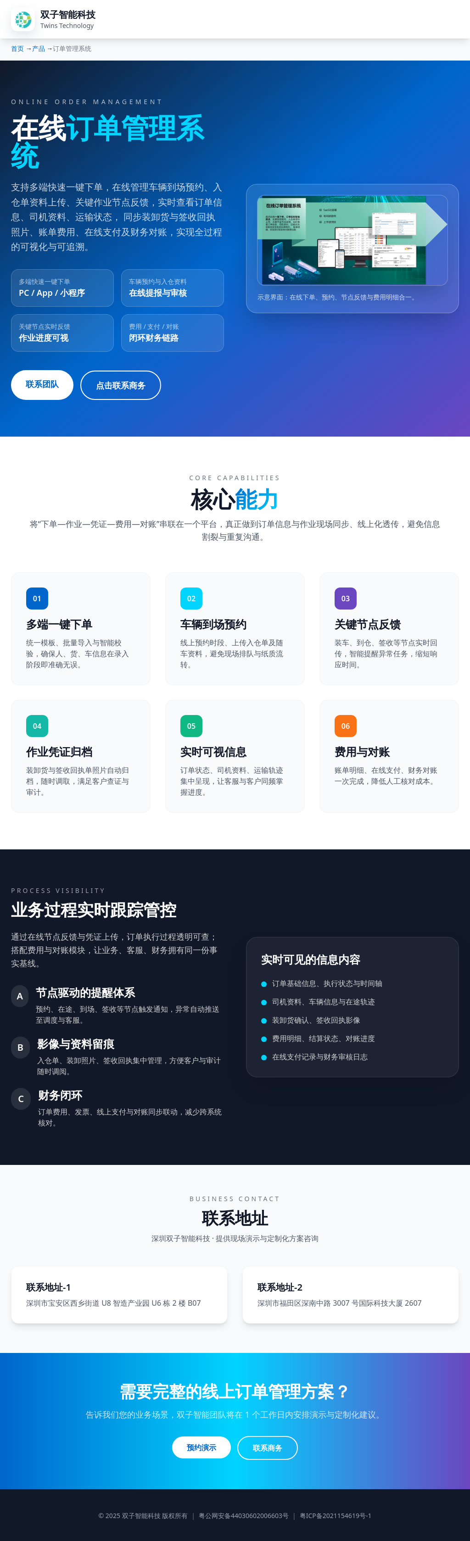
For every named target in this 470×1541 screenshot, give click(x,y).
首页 (17, 48)
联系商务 (268, 1446)
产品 (38, 48)
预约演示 (201, 1446)
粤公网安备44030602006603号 (244, 1514)
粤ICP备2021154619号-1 (336, 1514)
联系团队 (42, 383)
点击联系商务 (121, 384)
